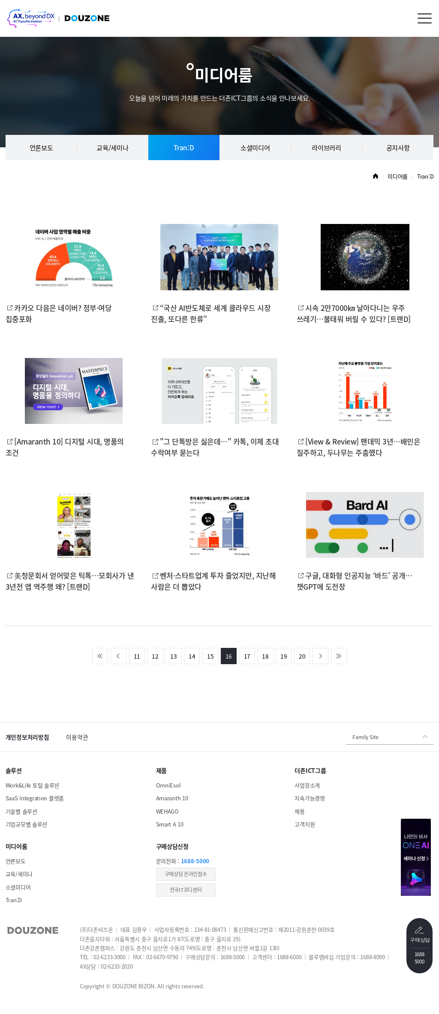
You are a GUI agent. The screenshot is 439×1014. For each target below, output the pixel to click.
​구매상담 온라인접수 (186, 874)
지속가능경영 (310, 798)
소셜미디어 (255, 147)
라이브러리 (326, 147)
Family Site (365, 737)
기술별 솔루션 (21, 811)
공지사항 (398, 147)
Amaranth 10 (172, 798)
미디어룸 (398, 176)
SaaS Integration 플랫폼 (35, 798)
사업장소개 (307, 785)
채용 (299, 811)
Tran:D (184, 147)
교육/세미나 (112, 147)
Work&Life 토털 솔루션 (32, 785)
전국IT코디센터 (186, 890)
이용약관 (77, 737)
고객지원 (305, 824)
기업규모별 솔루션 (26, 824)
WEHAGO (167, 811)
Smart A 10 (169, 824)
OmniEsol (168, 785)
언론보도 (41, 147)
